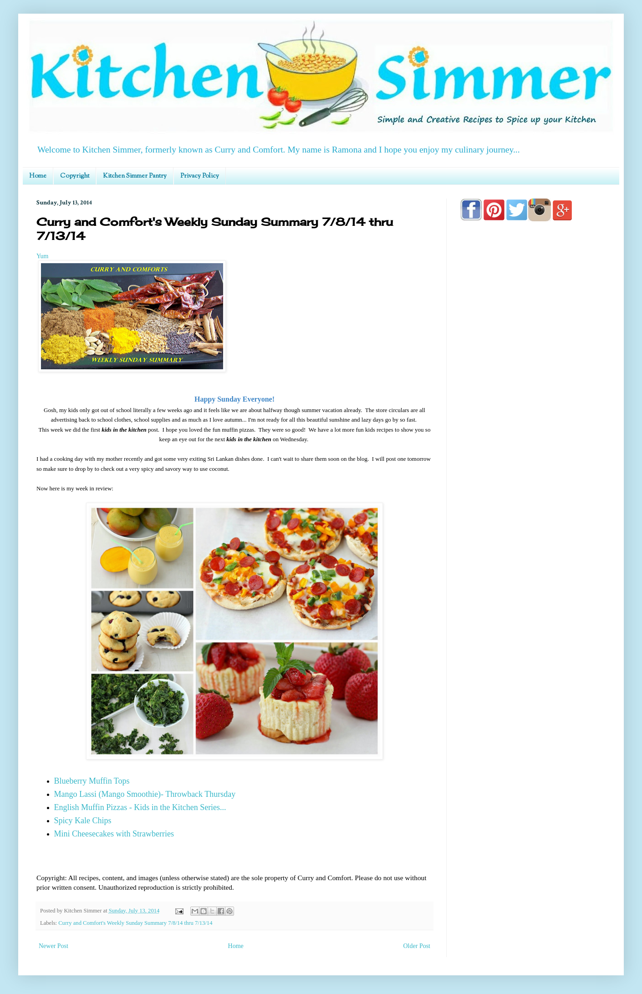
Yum (42, 256)
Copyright (74, 176)
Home (37, 176)
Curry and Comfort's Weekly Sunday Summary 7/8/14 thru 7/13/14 (135, 923)
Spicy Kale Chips (83, 820)
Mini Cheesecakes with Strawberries (114, 833)
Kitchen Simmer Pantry (135, 176)
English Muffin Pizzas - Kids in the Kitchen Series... (140, 807)
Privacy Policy (199, 176)
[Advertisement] (533, 488)
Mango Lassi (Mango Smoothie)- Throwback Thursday (145, 794)
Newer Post (53, 946)
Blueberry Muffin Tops (92, 780)
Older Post (417, 946)
